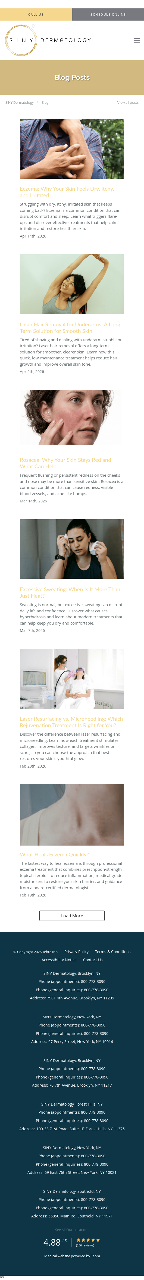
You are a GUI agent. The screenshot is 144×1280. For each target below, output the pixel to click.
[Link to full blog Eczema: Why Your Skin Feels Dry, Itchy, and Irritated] (72, 160)
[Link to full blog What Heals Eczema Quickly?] (72, 822)
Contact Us (93, 959)
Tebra (95, 1255)
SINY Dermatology (19, 102)
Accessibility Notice (59, 959)
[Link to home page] (65, 40)
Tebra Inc (49, 951)
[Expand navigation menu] (137, 40)
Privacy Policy (76, 951)
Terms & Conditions (113, 951)
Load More (72, 916)
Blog (45, 102)
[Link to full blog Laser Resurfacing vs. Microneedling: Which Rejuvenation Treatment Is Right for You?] (72, 690)
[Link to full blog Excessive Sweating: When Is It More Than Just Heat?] (72, 560)
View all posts (128, 102)
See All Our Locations (72, 1229)
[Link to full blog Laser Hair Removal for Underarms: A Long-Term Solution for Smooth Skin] (72, 295)
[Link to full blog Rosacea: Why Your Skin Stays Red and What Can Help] (72, 431)
